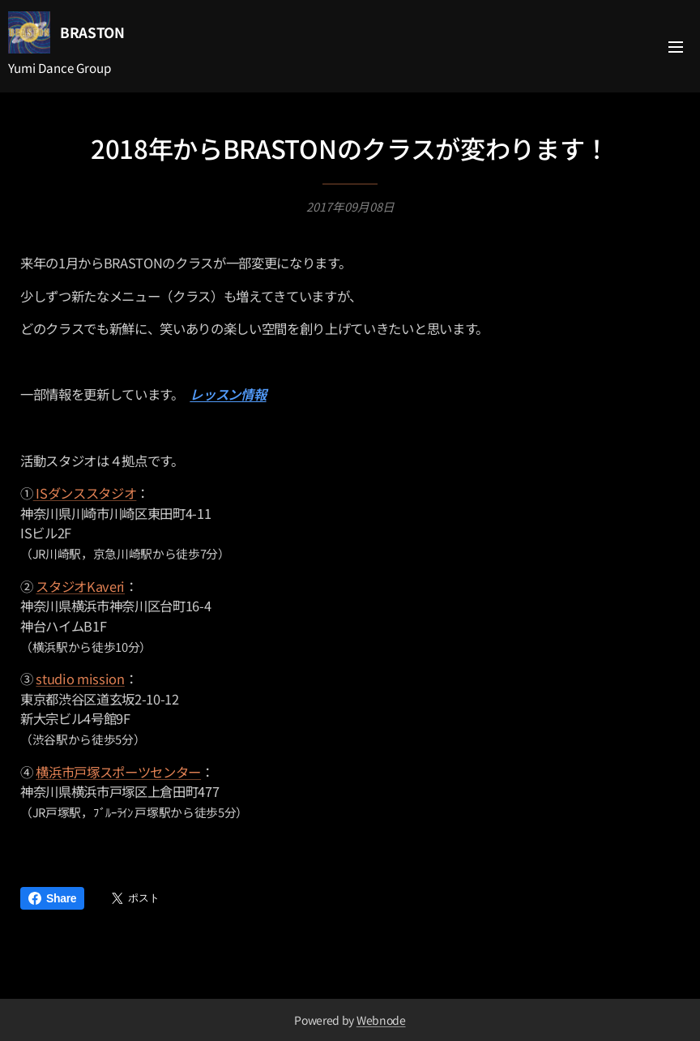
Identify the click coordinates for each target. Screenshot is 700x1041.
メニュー (675, 47)
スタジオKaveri (80, 586)
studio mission (80, 679)
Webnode (381, 1020)
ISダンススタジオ (85, 493)
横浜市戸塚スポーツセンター (118, 772)
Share (52, 898)
